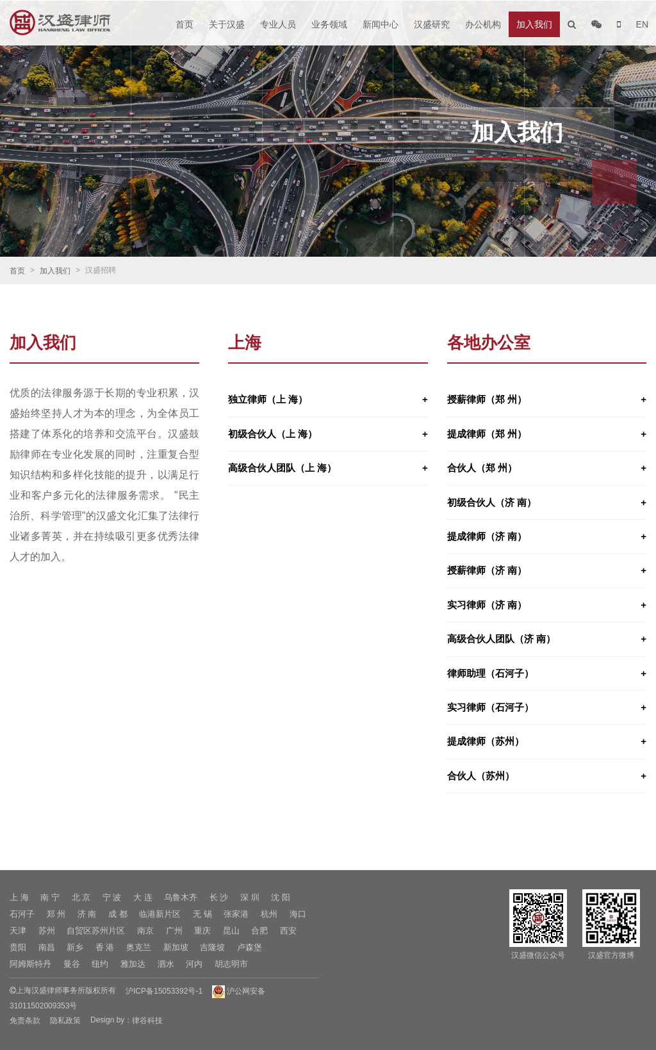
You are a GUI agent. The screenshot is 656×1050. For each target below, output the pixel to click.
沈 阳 (280, 897)
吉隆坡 (212, 947)
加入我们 (534, 24)
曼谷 (71, 964)
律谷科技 (147, 1020)
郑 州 (56, 914)
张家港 (236, 914)
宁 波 (112, 897)
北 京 (81, 897)
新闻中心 (380, 24)
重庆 (202, 930)
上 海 (19, 897)
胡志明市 (231, 964)
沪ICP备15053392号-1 (164, 991)
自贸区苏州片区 (96, 930)
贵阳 (18, 947)
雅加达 (132, 964)
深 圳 (249, 897)
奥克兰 (138, 947)
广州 (174, 930)
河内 (194, 964)
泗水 (166, 964)
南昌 (46, 947)
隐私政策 (65, 1020)
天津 (18, 930)
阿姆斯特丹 (30, 964)
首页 (184, 24)
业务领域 (329, 24)
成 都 (117, 914)
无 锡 (202, 914)
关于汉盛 (227, 24)
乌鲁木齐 (180, 897)
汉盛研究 (432, 24)
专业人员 (278, 24)
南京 (145, 930)
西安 (288, 930)
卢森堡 (249, 947)
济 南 (87, 914)
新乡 (75, 947)
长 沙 (219, 897)
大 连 (142, 897)
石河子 (22, 914)
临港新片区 (160, 914)
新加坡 (175, 947)
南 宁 (50, 897)
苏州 (46, 930)
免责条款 (25, 1020)
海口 (298, 914)
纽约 (100, 964)
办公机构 (483, 24)
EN (642, 24)
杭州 (269, 914)
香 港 (105, 947)
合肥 (259, 930)
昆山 (231, 930)
